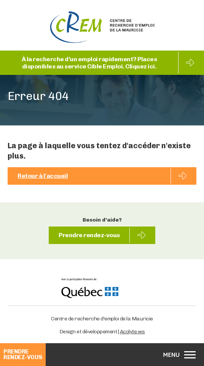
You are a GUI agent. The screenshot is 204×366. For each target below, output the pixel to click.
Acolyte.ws (132, 331)
